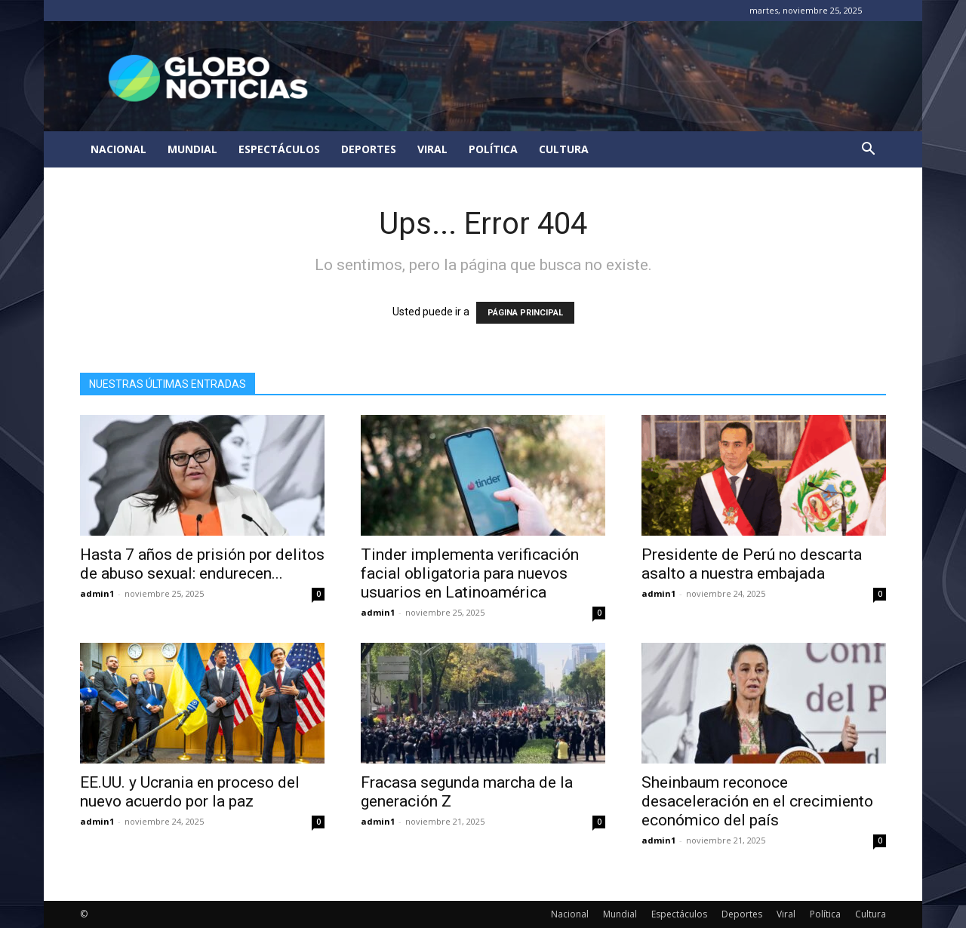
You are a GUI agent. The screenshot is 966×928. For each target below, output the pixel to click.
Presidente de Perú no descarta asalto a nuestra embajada (751, 563)
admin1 (97, 593)
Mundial (192, 149)
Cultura (564, 149)
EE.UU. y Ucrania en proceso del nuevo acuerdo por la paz (190, 791)
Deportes (368, 149)
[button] (868, 150)
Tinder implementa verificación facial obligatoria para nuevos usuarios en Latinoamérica (470, 573)
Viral (432, 149)
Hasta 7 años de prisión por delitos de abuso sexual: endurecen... (202, 563)
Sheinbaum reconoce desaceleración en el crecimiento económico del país (757, 801)
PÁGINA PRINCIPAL (525, 313)
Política (493, 149)
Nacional (118, 149)
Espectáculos (279, 149)
